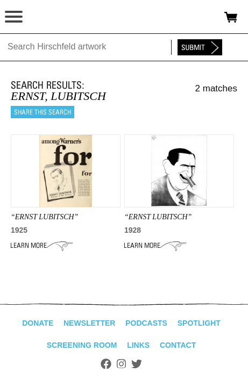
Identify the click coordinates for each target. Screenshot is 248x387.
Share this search (42, 112)
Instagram (121, 364)
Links (138, 345)
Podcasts (146, 323)
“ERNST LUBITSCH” (158, 217)
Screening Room (82, 345)
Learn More (42, 245)
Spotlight (199, 323)
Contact (178, 345)
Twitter (136, 364)
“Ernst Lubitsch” (44, 217)
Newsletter (89, 323)
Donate (37, 323)
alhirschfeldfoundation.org (46, 17)
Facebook (106, 364)
